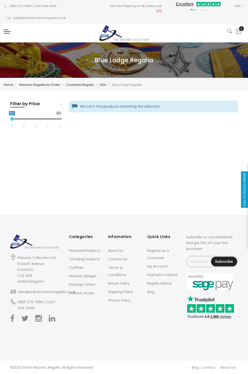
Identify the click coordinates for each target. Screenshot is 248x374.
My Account (157, 266)
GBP (239, 6)
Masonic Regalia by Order (39, 84)
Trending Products (84, 259)
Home (8, 84)
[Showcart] (238, 31)
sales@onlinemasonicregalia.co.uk (36, 18)
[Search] (230, 31)
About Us (115, 250)
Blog (150, 291)
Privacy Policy (119, 300)
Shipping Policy (120, 291)
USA (103, 84)
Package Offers (82, 284)
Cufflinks (76, 267)
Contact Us (117, 259)
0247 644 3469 (45, 6)
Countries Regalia (80, 84)
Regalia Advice (159, 283)
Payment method (162, 274)
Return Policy (119, 283)
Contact (208, 367)
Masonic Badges (82, 276)
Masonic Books (81, 293)
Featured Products (84, 250)
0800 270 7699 (17, 6)
